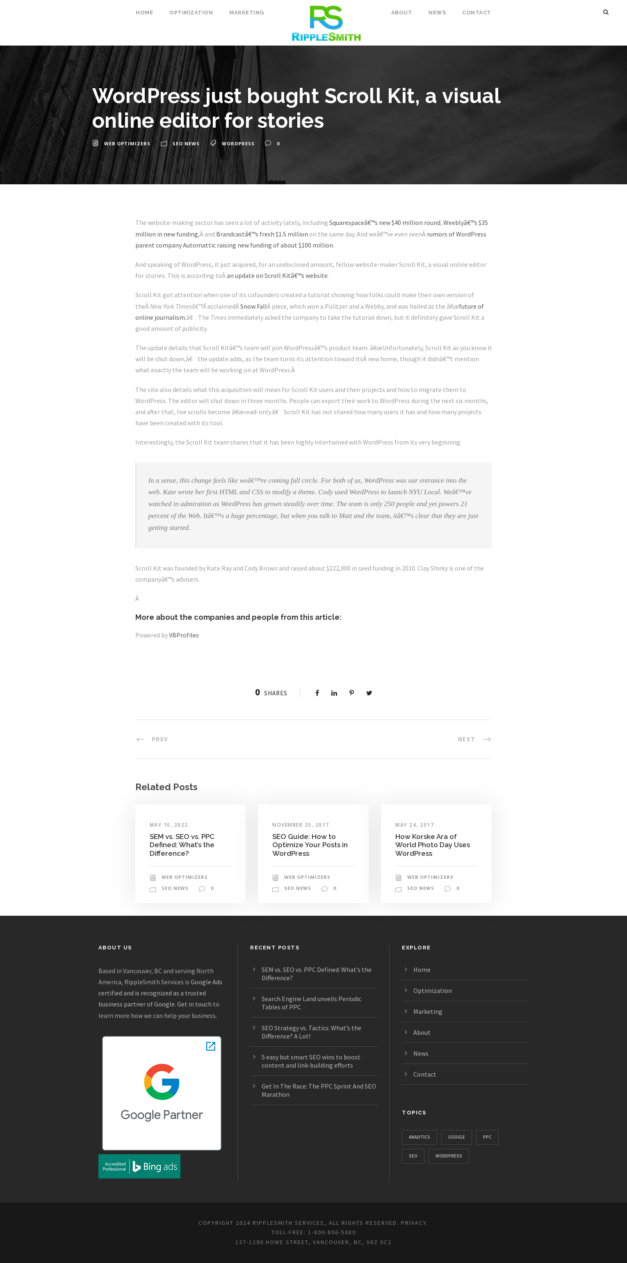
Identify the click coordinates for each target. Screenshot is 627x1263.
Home (144, 12)
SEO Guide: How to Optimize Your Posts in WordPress (310, 844)
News (437, 12)
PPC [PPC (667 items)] (487, 1137)
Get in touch (194, 1004)
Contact (476, 12)
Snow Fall (253, 306)
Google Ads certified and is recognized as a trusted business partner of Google (160, 993)
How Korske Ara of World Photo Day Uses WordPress (432, 844)
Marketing (246, 12)
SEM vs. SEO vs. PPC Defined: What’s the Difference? (182, 844)
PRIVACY (413, 1222)
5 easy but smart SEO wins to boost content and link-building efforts (311, 1061)
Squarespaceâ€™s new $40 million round (384, 222)
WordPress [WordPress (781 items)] (448, 1156)
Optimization (191, 12)
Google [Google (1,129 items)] (456, 1137)
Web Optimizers (127, 143)
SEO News (186, 143)
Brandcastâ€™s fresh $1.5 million (262, 234)
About (402, 12)
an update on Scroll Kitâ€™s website (277, 275)
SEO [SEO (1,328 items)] (413, 1156)
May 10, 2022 (169, 824)
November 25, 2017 (300, 824)
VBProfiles (184, 635)
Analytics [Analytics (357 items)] (419, 1137)
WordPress (238, 143)
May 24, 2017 (414, 824)
